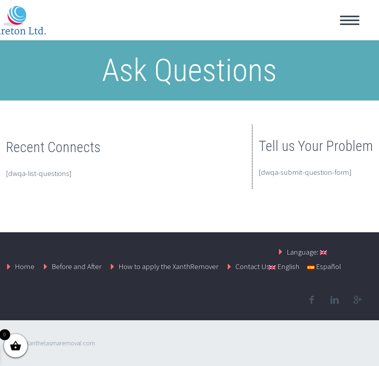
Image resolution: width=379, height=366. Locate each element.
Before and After (76, 266)
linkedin (334, 300)
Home (24, 266)
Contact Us (252, 266)
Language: (307, 252)
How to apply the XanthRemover (168, 266)
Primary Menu (349, 20)
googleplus (357, 300)
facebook (311, 300)
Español (324, 266)
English (284, 266)
